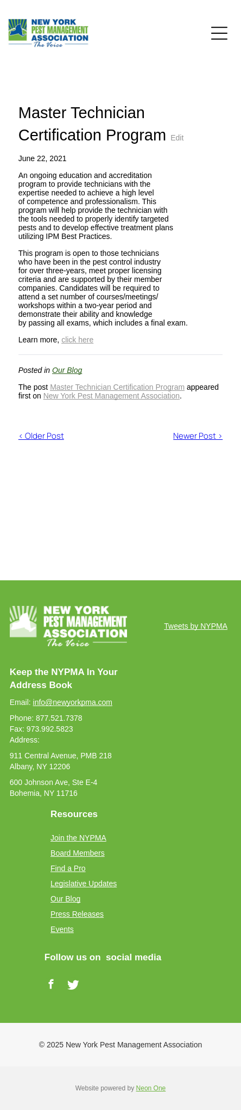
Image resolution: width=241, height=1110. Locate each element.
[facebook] (51, 986)
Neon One (151, 1088)
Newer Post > (198, 435)
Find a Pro (68, 868)
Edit (176, 137)
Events (62, 929)
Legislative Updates (83, 883)
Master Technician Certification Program (117, 387)
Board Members (77, 853)
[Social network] (73, 986)
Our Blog (67, 370)
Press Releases (77, 914)
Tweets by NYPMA (195, 626)
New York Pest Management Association (111, 395)
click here (77, 339)
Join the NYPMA (78, 837)
